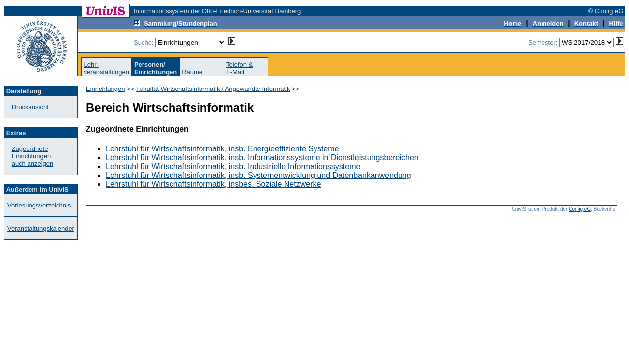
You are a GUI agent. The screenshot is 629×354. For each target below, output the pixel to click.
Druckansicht (30, 107)
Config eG (580, 209)
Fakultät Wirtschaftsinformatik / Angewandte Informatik (213, 88)
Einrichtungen (105, 88)
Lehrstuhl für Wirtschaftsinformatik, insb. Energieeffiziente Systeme (222, 149)
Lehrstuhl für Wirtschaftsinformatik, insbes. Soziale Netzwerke (213, 184)
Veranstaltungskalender (40, 228)
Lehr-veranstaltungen (106, 68)
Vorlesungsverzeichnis (39, 205)
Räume (192, 72)
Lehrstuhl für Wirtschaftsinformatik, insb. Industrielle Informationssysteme (233, 166)
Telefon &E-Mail (239, 68)
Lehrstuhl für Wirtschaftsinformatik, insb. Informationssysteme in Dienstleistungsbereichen (262, 157)
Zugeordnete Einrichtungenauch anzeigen (33, 156)
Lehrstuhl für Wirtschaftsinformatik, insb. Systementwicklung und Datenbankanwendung (258, 175)
